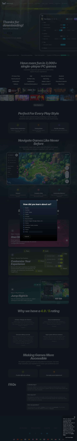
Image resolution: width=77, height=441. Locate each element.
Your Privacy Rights (69, 437)
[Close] (74, 417)
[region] (69, 428)
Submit (27, 236)
